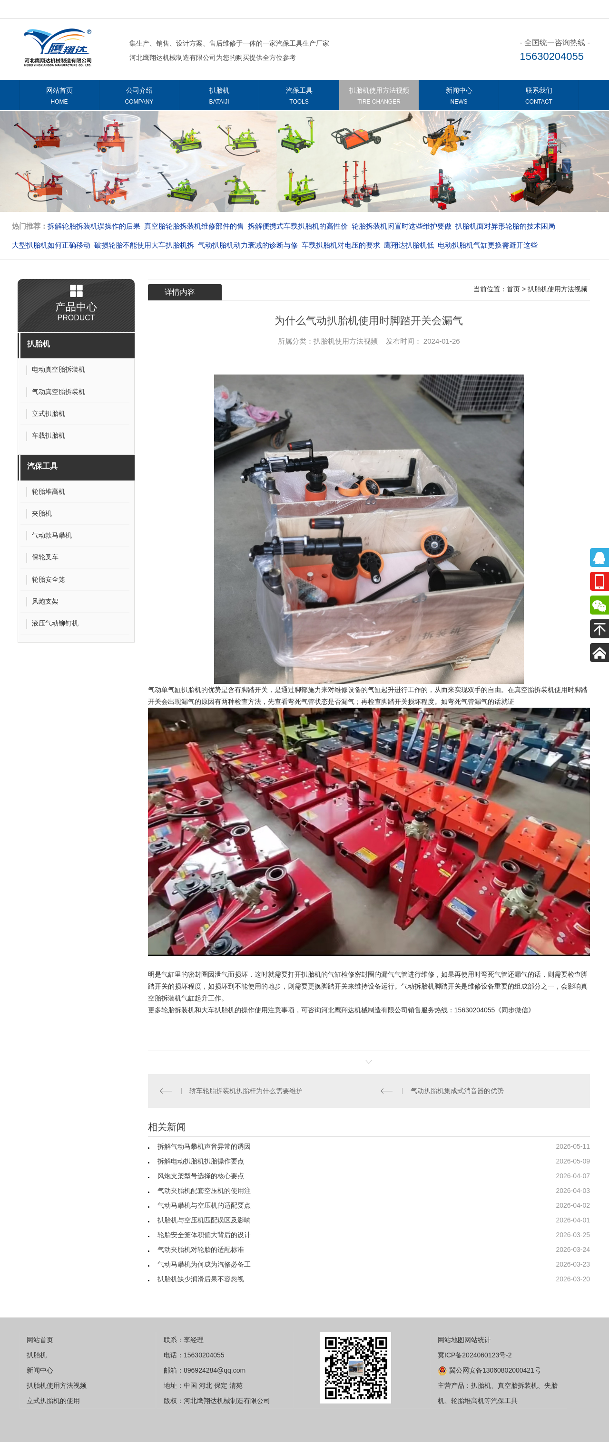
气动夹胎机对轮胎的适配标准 (200, 1249)
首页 (513, 289)
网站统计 (477, 1340)
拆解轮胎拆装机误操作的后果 (94, 226)
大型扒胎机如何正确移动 (51, 245)
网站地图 (451, 1340)
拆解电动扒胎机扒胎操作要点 (200, 1161)
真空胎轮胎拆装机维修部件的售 (194, 226)
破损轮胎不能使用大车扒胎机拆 (144, 245)
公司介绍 (139, 98)
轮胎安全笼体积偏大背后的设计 (204, 1235)
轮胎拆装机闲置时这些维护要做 (402, 226)
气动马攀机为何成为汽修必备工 (204, 1264)
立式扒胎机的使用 (53, 1400)
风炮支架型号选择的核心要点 (200, 1176)
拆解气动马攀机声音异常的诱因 (204, 1146)
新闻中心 (459, 98)
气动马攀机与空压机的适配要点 (204, 1205)
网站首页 (59, 98)
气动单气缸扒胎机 (174, 689)
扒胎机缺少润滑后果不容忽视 (200, 1279)
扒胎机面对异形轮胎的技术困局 (505, 226)
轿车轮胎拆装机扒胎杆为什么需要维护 (246, 1091)
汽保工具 (299, 98)
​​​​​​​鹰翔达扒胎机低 (409, 245)
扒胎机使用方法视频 (379, 98)
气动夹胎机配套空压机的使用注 (204, 1190)
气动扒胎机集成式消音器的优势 (457, 1091)
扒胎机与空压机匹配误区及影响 (204, 1220)
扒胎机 (219, 98)
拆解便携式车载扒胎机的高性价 (298, 226)
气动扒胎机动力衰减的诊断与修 (248, 245)
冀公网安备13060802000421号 (489, 1370)
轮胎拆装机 (178, 1010)
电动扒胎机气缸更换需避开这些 (488, 245)
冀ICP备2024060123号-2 (475, 1355)
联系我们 (539, 98)
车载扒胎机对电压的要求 (341, 245)
